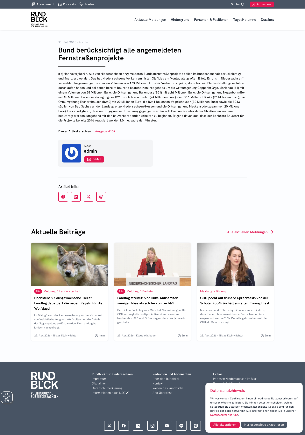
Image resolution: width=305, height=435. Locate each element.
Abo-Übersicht (162, 393)
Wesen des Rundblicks (167, 388)
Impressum (99, 379)
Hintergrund (180, 19)
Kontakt (157, 383)
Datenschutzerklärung (224, 415)
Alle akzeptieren (225, 425)
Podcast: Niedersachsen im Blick (235, 379)
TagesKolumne (244, 19)
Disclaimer (99, 383)
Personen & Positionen (211, 19)
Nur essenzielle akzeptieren (264, 425)
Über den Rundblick (166, 379)
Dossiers (267, 19)
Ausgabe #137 (105, 131)
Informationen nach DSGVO (111, 393)
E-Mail (94, 159)
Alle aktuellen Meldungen (250, 232)
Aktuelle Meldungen (150, 19)
